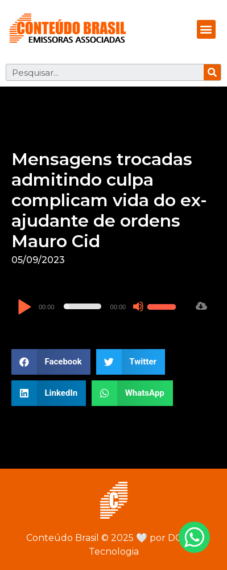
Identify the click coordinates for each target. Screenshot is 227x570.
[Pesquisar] (212, 72)
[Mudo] (138, 306)
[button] (206, 29)
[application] (98, 306)
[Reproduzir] (24, 308)
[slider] (82, 306)
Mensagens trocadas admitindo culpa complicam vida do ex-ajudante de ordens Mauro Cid (109, 200)
